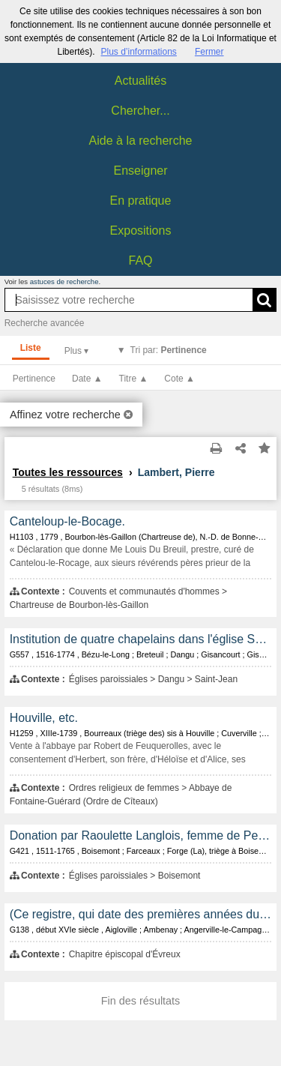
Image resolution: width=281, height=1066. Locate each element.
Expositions (141, 230)
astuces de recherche (64, 281)
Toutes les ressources (68, 472)
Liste (30, 348)
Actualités (140, 80)
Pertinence (34, 378)
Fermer (209, 51)
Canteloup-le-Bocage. (67, 521)
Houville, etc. (44, 717)
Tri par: (168, 350)
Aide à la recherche (141, 140)
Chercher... (140, 110)
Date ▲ (87, 378)
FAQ (140, 260)
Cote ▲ (179, 378)
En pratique (141, 200)
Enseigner (140, 170)
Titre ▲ (133, 378)
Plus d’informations (138, 51)
